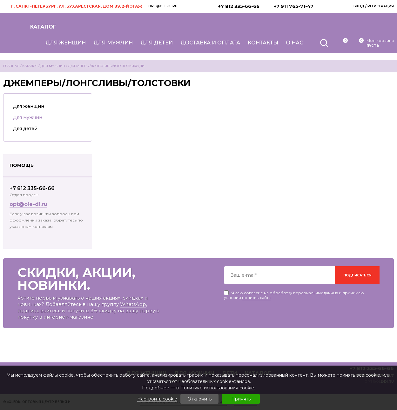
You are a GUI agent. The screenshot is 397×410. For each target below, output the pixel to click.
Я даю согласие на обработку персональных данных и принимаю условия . (294, 292)
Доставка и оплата (210, 43)
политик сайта (256, 297)
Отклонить (199, 399)
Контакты (263, 43)
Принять (241, 399)
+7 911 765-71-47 (293, 6)
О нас (294, 43)
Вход (358, 6)
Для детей (156, 43)
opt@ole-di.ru (163, 6)
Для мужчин (113, 43)
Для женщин (65, 43)
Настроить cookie (157, 399)
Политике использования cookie (217, 388)
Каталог (43, 27)
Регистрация (380, 6)
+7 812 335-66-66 (238, 6)
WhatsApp (133, 304)
